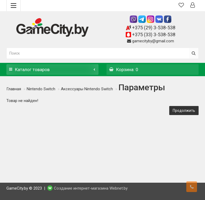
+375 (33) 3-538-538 (153, 34)
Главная (13, 89)
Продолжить (184, 110)
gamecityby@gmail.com (153, 41)
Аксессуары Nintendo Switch (87, 89)
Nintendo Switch (41, 89)
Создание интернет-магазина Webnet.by (91, 188)
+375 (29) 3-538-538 (153, 27)
